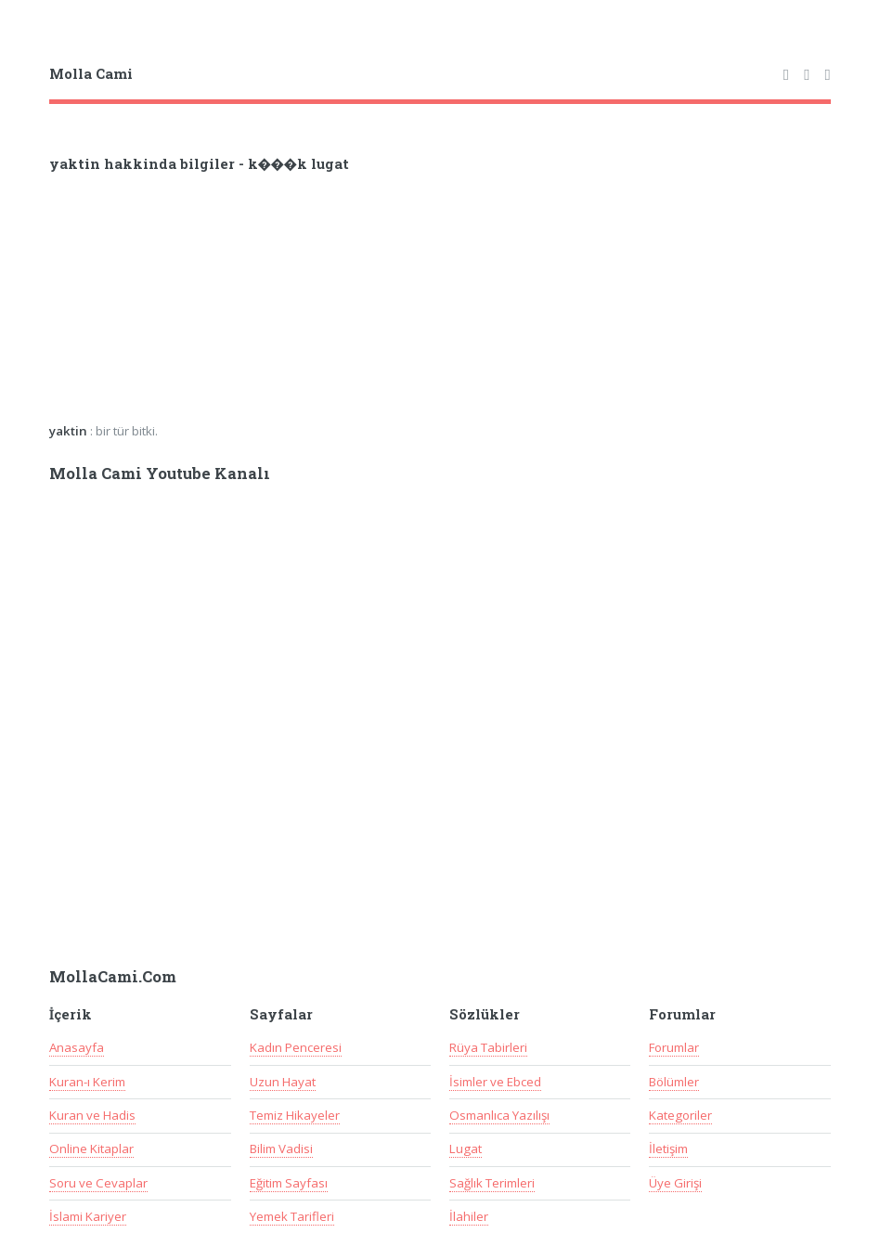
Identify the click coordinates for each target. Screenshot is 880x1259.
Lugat (465, 1148)
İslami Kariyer (87, 1216)
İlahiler (468, 1216)
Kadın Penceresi (296, 1047)
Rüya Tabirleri (488, 1047)
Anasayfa (76, 1047)
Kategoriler (680, 1115)
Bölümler (674, 1081)
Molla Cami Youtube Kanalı (159, 473)
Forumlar (674, 1047)
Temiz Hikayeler (295, 1115)
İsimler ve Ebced (495, 1081)
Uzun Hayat (283, 1081)
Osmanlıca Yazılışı (499, 1115)
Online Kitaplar (91, 1148)
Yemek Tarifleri (292, 1216)
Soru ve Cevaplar (98, 1183)
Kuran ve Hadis (92, 1115)
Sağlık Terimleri (492, 1183)
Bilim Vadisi (281, 1148)
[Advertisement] (292, 304)
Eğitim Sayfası (289, 1183)
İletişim (668, 1148)
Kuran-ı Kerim (87, 1081)
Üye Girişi (675, 1183)
